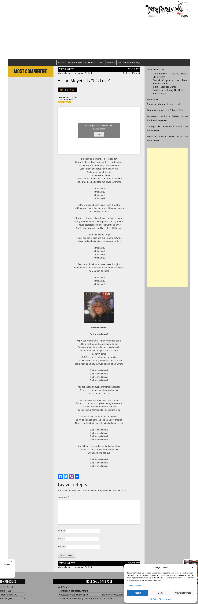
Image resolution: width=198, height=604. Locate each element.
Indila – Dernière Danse (164, 86)
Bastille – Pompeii (131, 73)
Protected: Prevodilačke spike (73, 594)
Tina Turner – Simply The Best (167, 90)
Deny (160, 593)
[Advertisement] (99, 38)
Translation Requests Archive (73, 590)
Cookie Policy (152, 599)
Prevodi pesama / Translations (86, 62)
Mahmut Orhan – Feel (169, 103)
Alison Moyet (68, 99)
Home (61, 62)
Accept (138, 593)
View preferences (183, 593)
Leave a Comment (64, 102)
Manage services (134, 585)
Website (62, 546)
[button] (192, 567)
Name (61, 530)
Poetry (111, 62)
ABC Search (64, 586)
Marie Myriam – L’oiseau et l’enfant (75, 73)
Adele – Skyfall (159, 93)
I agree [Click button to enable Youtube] (99, 134)
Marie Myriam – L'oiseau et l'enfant (35, 564)
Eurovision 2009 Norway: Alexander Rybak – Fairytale (85, 598)
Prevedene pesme (67, 90)
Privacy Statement (165, 599)
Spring (74, 97)
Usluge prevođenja (129, 62)
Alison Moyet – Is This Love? (84, 80)
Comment (63, 497)
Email (61, 538)
